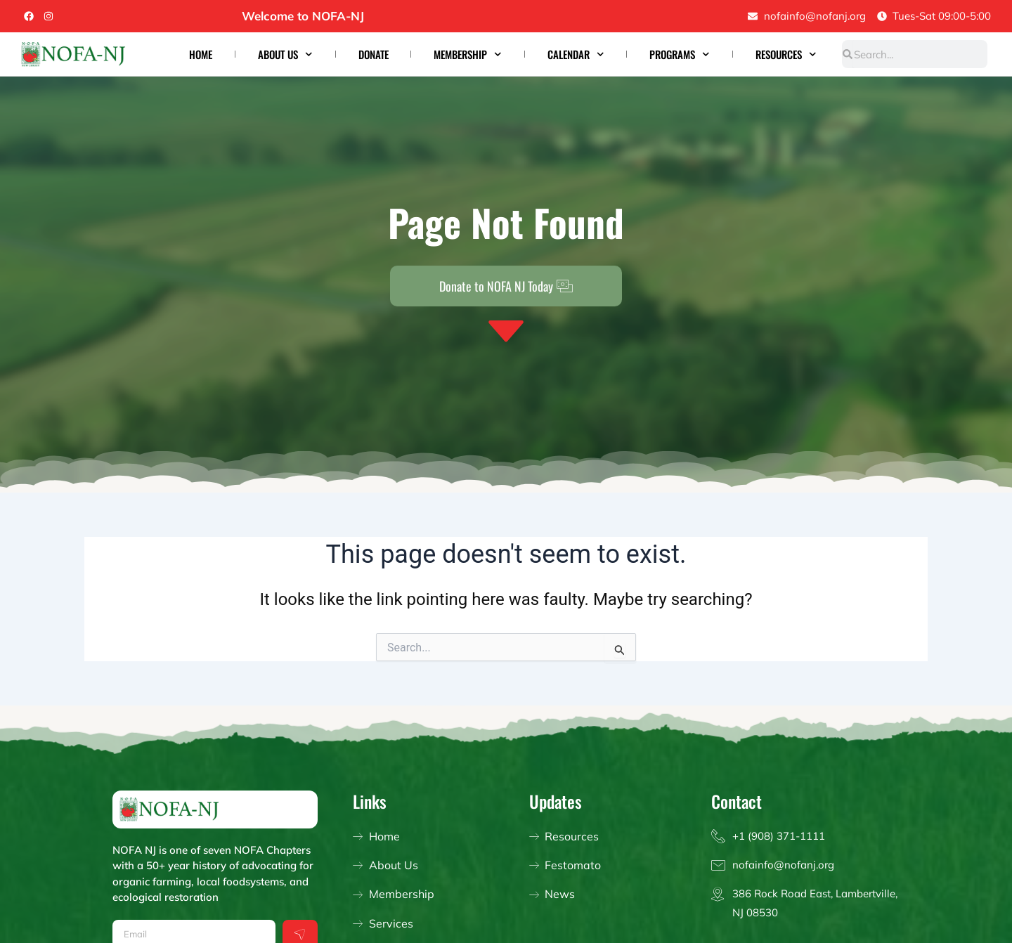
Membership (468, 54)
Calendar (575, 54)
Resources (786, 54)
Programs (679, 54)
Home (200, 54)
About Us (285, 54)
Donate (373, 54)
